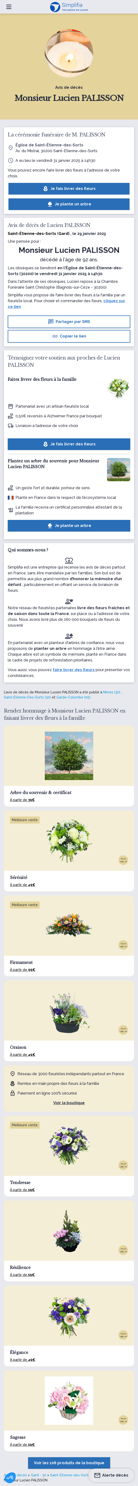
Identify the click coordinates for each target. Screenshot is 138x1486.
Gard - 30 (38, 1475)
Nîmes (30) (111, 692)
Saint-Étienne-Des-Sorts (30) (27, 697)
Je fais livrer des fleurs (69, 189)
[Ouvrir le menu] (8, 7)
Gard (63, 233)
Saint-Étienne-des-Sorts (70, 1475)
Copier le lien (69, 336)
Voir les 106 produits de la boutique (69, 1463)
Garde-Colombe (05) (73, 697)
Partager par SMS (69, 321)
